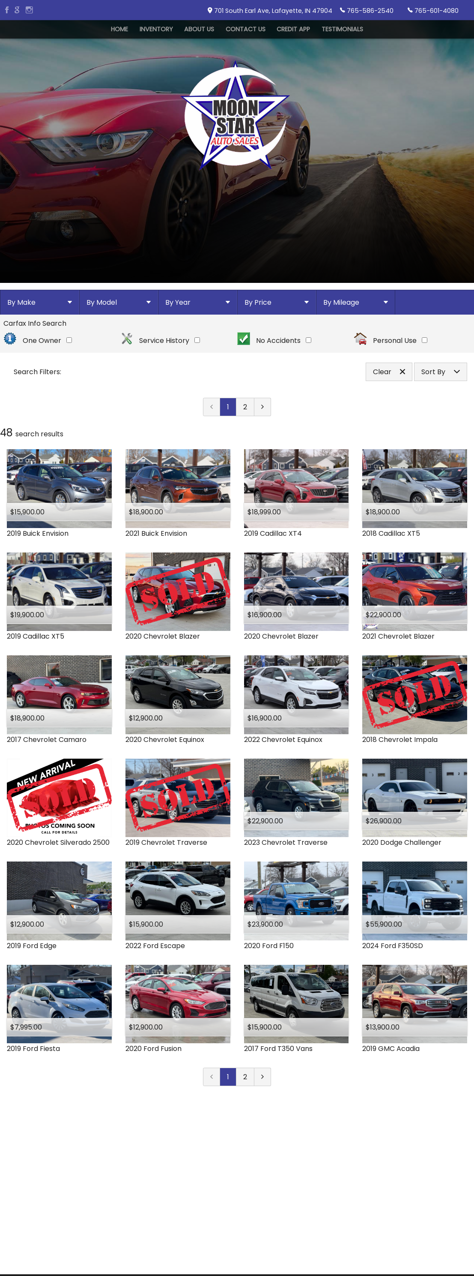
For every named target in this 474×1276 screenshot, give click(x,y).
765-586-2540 (367, 10)
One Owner (37, 397)
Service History (160, 397)
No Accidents (274, 397)
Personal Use (390, 397)
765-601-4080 (433, 10)
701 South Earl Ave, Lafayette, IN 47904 (270, 10)
